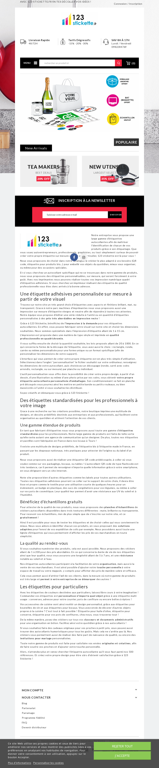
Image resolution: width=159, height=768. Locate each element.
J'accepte (122, 756)
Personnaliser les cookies (48, 762)
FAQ (24, 722)
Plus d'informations (19, 762)
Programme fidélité (33, 717)
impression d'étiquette (87, 330)
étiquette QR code (83, 459)
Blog (24, 703)
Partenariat (29, 708)
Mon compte (33, 690)
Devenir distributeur (34, 727)
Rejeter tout (122, 746)
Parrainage (28, 712)
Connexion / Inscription (128, 3)
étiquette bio (88, 446)
